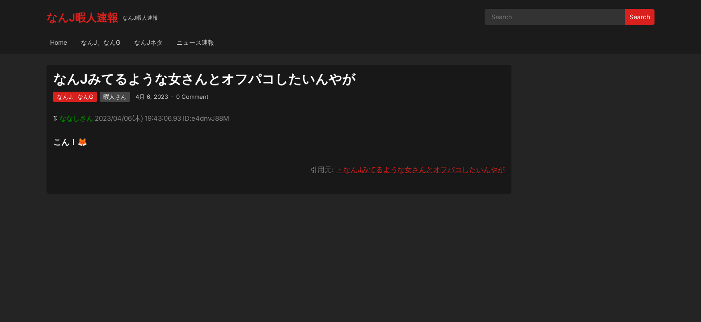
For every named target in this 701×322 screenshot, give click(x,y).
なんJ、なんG (100, 42)
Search (639, 17)
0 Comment (192, 96)
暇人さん (115, 96)
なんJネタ (148, 42)
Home (58, 42)
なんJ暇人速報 (82, 17)
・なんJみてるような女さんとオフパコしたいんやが (420, 169)
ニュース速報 (195, 42)
